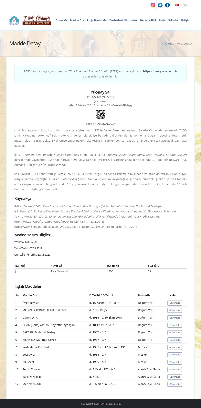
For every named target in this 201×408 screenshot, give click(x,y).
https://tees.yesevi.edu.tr (160, 71)
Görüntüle (174, 302)
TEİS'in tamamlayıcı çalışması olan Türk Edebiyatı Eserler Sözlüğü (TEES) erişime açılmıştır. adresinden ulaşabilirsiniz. (100, 73)
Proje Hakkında (96, 20)
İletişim (186, 20)
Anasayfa (61, 20)
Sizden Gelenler (168, 20)
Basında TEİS (148, 20)
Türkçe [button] (182, 5)
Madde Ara (77, 20)
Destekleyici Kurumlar (123, 20)
